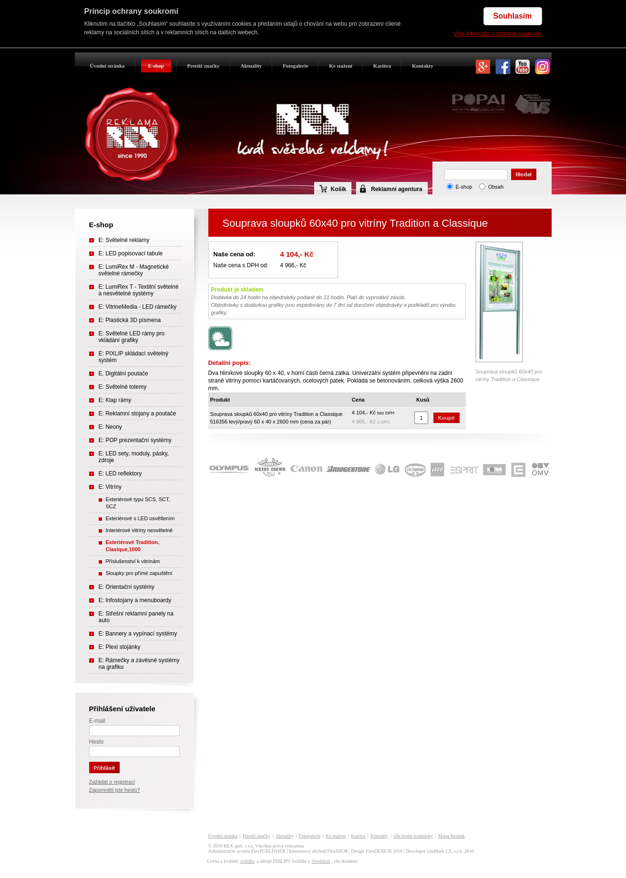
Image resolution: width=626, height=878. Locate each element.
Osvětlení (321, 861)
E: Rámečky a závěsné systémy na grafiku (139, 663)
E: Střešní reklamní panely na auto (136, 617)
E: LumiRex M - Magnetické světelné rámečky (134, 270)
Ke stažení (340, 66)
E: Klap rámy (115, 400)
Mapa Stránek (451, 835)
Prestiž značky (203, 66)
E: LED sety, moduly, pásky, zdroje (134, 457)
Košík (333, 188)
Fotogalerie (295, 66)
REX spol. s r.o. (239, 845)
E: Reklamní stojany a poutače (137, 413)
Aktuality (251, 66)
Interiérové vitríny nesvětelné (139, 530)
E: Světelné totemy (123, 386)
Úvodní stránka (107, 66)
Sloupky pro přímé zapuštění (139, 573)
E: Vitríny (110, 487)
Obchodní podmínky (413, 835)
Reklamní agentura (396, 189)
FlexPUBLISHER (268, 851)
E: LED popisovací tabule (131, 253)
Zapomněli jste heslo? (114, 790)
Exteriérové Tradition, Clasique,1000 (132, 545)
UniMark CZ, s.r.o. (445, 851)
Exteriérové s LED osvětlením (140, 518)
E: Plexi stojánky (120, 647)
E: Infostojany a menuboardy (135, 600)
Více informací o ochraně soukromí (497, 33)
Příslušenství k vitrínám (133, 561)
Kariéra (382, 66)
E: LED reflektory (120, 473)
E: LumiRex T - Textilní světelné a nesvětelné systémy (139, 290)
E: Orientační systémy (126, 587)
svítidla (247, 861)
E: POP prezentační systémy (135, 440)
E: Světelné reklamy (124, 240)
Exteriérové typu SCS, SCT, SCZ (138, 502)
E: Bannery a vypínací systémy (138, 633)
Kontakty (422, 66)
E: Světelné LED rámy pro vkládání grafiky (132, 336)
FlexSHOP (337, 851)
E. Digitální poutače (123, 373)
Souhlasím (512, 16)
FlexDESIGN (378, 851)
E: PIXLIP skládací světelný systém (134, 356)
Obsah (495, 187)
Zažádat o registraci (112, 782)
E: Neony (110, 427)
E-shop (156, 66)
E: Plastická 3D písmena (130, 320)
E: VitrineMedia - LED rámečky (138, 306)
